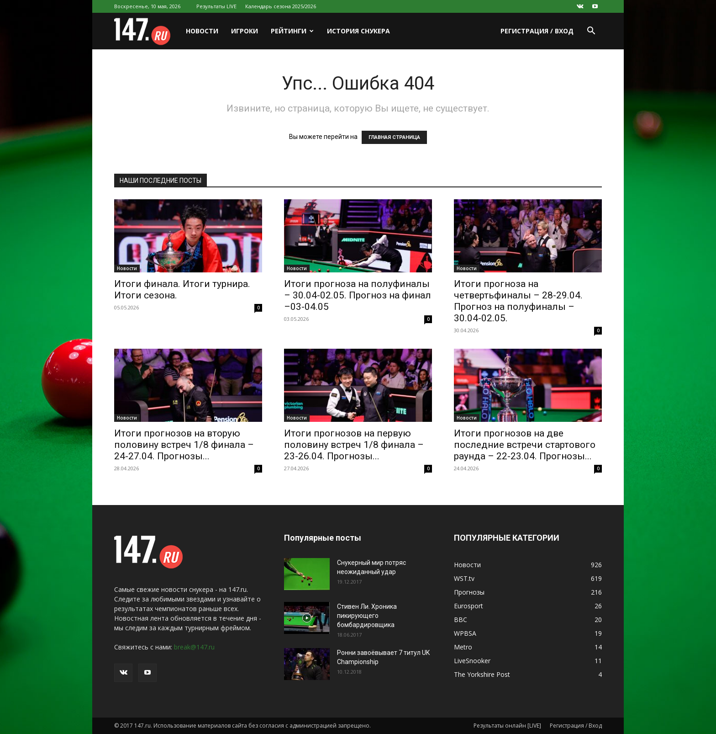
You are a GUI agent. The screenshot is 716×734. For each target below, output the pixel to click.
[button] (591, 31)
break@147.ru (194, 647)
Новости (202, 31)
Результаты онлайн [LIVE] (507, 725)
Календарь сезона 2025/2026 (280, 6)
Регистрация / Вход (537, 31)
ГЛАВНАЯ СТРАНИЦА (394, 137)
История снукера (358, 31)
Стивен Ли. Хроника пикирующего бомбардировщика (367, 615)
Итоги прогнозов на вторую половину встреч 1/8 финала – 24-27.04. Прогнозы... (184, 445)
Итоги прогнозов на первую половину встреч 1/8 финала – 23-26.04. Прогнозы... (354, 445)
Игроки (244, 31)
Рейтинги (292, 31)
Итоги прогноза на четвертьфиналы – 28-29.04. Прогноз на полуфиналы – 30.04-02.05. (518, 301)
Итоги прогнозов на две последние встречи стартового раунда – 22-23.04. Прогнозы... (524, 445)
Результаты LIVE (216, 6)
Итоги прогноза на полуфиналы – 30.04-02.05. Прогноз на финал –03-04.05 (357, 295)
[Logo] (146, 31)
